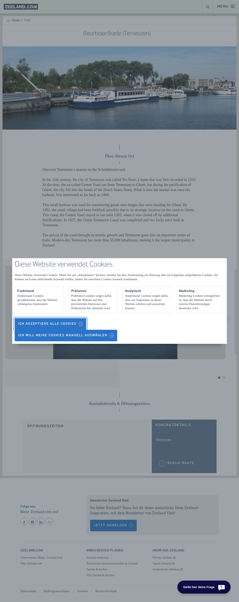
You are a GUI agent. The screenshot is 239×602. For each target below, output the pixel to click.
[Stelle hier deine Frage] (204, 587)
